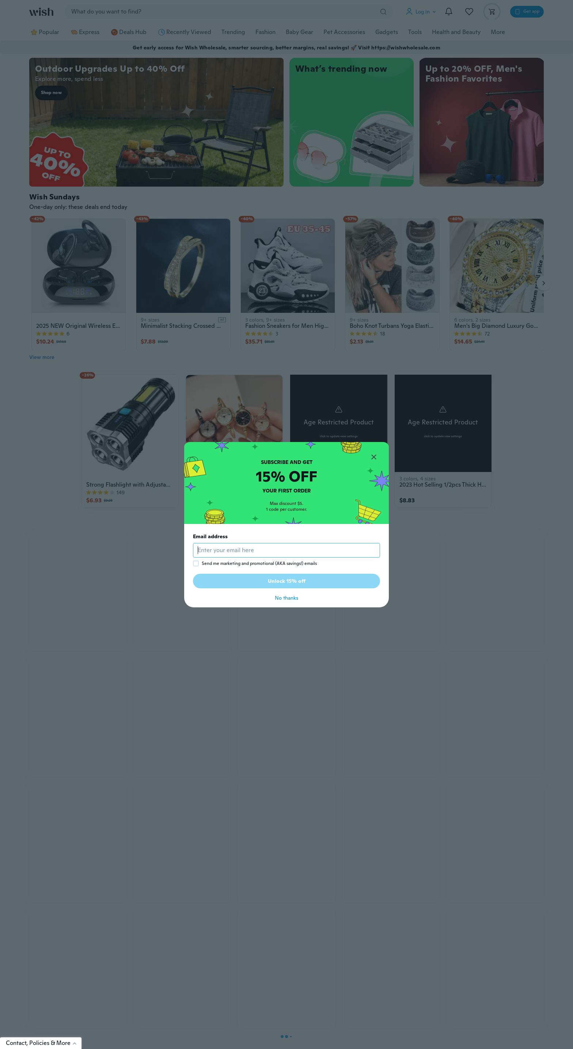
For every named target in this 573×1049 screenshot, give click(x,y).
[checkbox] (196, 563)
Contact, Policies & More (43, 1043)
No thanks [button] (286, 598)
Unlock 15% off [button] (287, 581)
